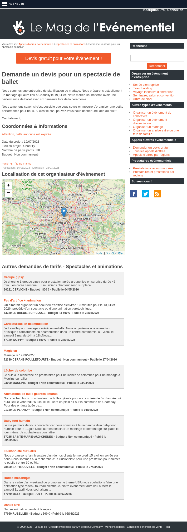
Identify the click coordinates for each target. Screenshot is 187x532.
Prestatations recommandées (153, 168)
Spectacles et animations (70, 44)
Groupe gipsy (14, 277)
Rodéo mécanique (17, 478)
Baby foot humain (17, 420)
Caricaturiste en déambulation (26, 324)
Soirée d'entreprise (146, 84)
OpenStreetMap (115, 253)
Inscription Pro (154, 10)
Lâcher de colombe (18, 370)
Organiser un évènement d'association (150, 121)
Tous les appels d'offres (149, 151)
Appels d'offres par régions (151, 154)
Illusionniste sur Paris (20, 451)
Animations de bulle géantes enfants (31, 394)
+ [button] (8, 185)
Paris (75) (7, 163)
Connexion (175, 10)
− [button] (8, 193)
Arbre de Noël (142, 99)
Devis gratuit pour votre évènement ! (63, 58)
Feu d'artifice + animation (22, 300)
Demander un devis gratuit (151, 147)
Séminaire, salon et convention (154, 95)
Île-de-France (23, 163)
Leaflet (99, 253)
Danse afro (12, 505)
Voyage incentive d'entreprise (153, 92)
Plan (167, 526)
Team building (142, 88)
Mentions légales (115, 526)
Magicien (10, 350)
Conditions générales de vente (144, 526)
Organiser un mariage (148, 127)
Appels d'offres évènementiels (36, 44)
